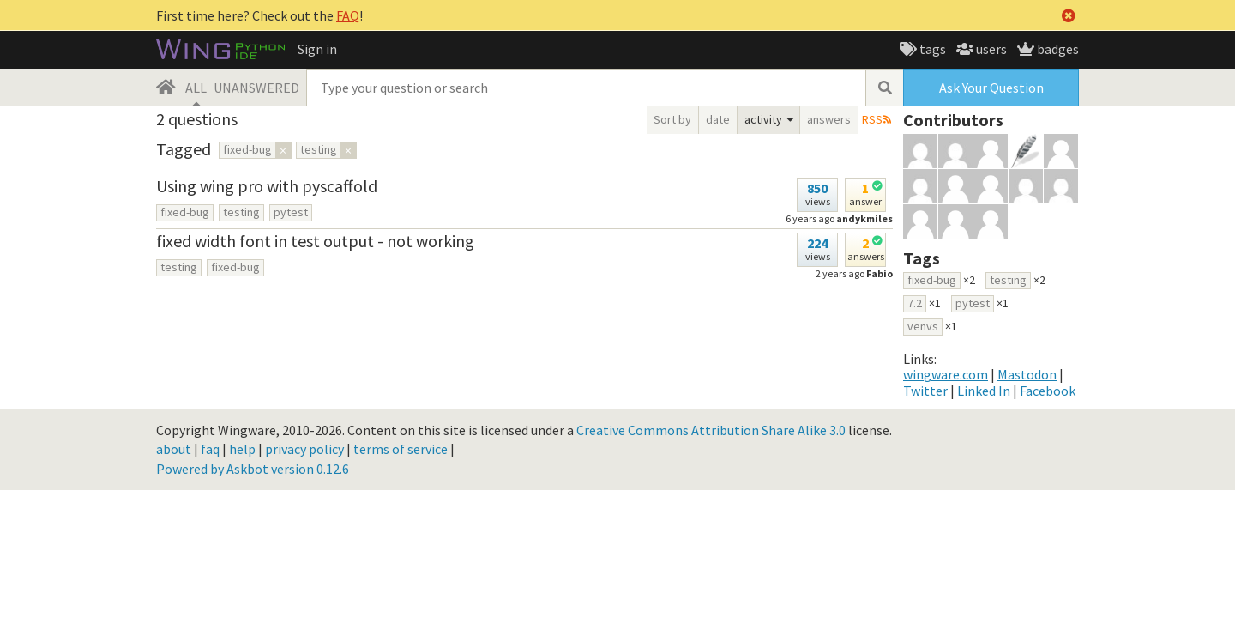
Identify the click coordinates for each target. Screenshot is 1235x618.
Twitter (925, 390)
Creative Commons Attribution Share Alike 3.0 (711, 430)
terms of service (400, 448)
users (990, 49)
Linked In (983, 390)
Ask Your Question (991, 87)
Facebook (1047, 390)
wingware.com (945, 374)
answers (829, 119)
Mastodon (1027, 374)
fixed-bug (184, 212)
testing (241, 212)
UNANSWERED (256, 87)
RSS (872, 119)
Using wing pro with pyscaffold (266, 186)
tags (931, 49)
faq (210, 448)
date (718, 119)
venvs (922, 326)
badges (1056, 49)
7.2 (914, 303)
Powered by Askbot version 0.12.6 (252, 468)
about (173, 448)
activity (763, 119)
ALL (196, 87)
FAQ (347, 15)
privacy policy (304, 448)
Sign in (317, 49)
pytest (291, 212)
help (242, 448)
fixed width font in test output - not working (315, 240)
